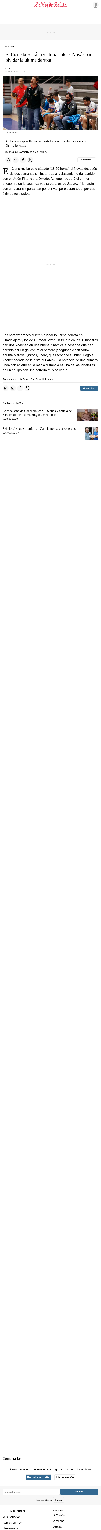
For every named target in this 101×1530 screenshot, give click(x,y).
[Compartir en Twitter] (30, 160)
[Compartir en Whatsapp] (8, 160)
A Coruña (59, 1515)
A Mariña (59, 1520)
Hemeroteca (10, 1528)
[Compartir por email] (16, 160)
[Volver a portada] (50, 4)
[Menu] (4, 4)
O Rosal (24, 379)
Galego (58, 1500)
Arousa (57, 1526)
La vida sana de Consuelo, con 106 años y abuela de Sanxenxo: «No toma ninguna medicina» (37, 413)
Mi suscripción (11, 1516)
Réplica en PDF (12, 1522)
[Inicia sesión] (95, 5)
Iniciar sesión (65, 1477)
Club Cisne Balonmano (42, 379)
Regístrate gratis (38, 1477)
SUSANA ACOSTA (11, 433)
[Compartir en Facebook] (23, 160)
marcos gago (10, 419)
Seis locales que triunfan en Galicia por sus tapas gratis (39, 428)
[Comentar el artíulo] (86, 159)
